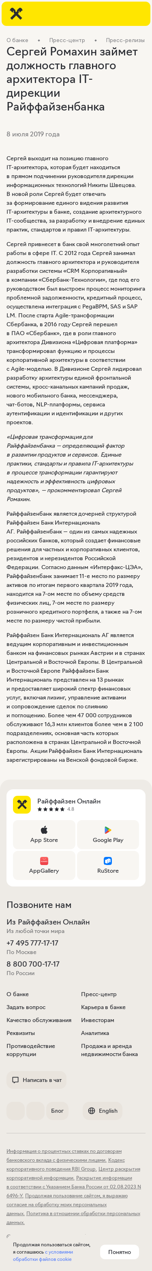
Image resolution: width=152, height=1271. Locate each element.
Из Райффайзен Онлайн (48, 922)
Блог (57, 1110)
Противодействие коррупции (30, 1050)
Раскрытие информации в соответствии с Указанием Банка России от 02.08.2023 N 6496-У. (73, 1187)
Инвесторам (97, 1020)
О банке (17, 994)
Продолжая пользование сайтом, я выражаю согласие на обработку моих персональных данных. (67, 1204)
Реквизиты (20, 1033)
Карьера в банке (103, 1007)
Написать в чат (36, 1080)
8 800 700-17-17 (33, 964)
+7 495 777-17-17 (32, 943)
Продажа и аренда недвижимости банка (109, 1050)
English (103, 1111)
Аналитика (95, 1033)
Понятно (119, 1252)
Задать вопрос (25, 1007)
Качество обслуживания (38, 1020)
